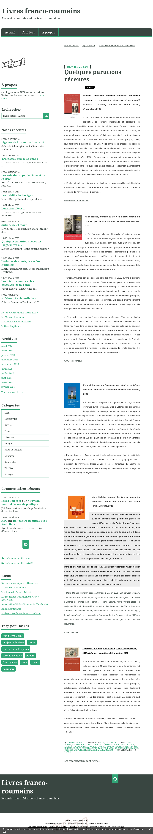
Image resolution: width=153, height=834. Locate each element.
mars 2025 (7, 382)
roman (35, 662)
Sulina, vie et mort (14, 225)
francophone (10, 662)
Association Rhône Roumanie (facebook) (24, 604)
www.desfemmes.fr (73, 361)
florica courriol (73, 746)
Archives (28, 32)
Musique (9, 455)
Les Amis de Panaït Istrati (16, 592)
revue (32, 642)
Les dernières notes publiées (77, 824)
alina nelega (127, 744)
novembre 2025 (10, 364)
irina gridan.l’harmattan (100, 750)
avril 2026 (7, 346)
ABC (4, 520)
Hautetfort (83, 820)
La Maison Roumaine (13, 316)
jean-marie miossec (107, 748)
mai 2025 (6, 377)
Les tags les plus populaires (98, 824)
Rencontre (10, 462)
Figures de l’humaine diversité (22, 142)
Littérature (11, 418)
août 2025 (6, 368)
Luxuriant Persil (13, 208)
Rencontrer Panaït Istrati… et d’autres (117, 45)
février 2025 (8, 386)
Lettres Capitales (11, 326)
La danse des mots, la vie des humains (20, 262)
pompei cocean (89, 748)
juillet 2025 (7, 373)
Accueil (10, 32)
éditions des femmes (93, 746)
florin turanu (112, 744)
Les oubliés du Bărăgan (17, 195)
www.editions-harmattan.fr (76, 200)
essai (24, 662)
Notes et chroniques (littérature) (19, 312)
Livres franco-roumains (41, 10)
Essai (7, 412)
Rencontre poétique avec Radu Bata (24, 522)
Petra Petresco (11, 500)
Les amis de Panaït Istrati (16, 321)
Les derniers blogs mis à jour (55, 824)
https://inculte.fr (71, 632)
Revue (8, 424)
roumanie (8, 668)
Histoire (9, 437)
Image (8, 443)
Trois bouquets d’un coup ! (19, 158)
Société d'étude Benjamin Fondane (21, 613)
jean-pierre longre (12, 635)
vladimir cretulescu (93, 744)
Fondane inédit (71, 45)
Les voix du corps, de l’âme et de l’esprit (23, 176)
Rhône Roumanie (11, 608)
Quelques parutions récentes (92, 75)
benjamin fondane (13, 642)
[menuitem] (10, 32)
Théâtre (9, 468)
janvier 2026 (8, 355)
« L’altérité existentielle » (18, 298)
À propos (48, 32)
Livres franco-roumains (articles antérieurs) (20, 598)
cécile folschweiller (75, 750)
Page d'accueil (88, 45)
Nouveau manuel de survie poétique (20, 502)
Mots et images (13, 449)
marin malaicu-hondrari (117, 746)
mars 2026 (7, 350)
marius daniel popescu (16, 648)
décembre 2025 (9, 359)
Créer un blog (71, 820)
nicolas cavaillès (12, 655)
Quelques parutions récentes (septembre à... (21, 243)
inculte (77, 748)
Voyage (9, 474)
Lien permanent (73, 742)
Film (7, 431)
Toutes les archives (12, 392)
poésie (30, 655)
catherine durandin (128, 748)
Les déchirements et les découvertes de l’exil (17, 282)
